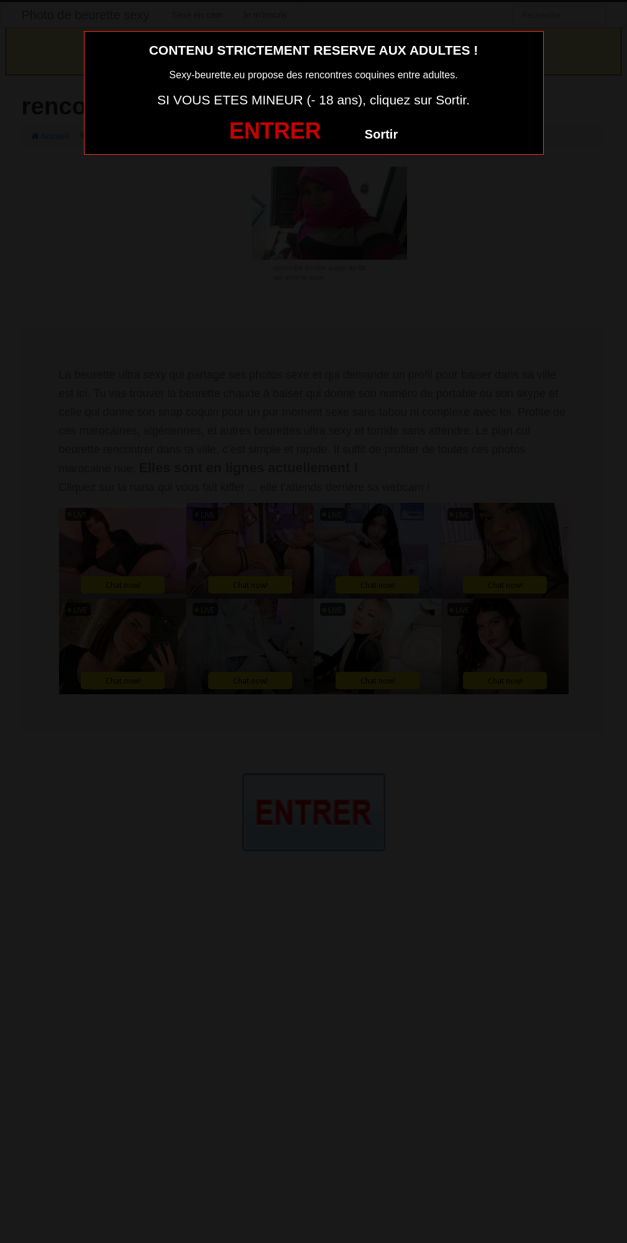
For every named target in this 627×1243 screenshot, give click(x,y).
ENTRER (275, 131)
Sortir (381, 134)
